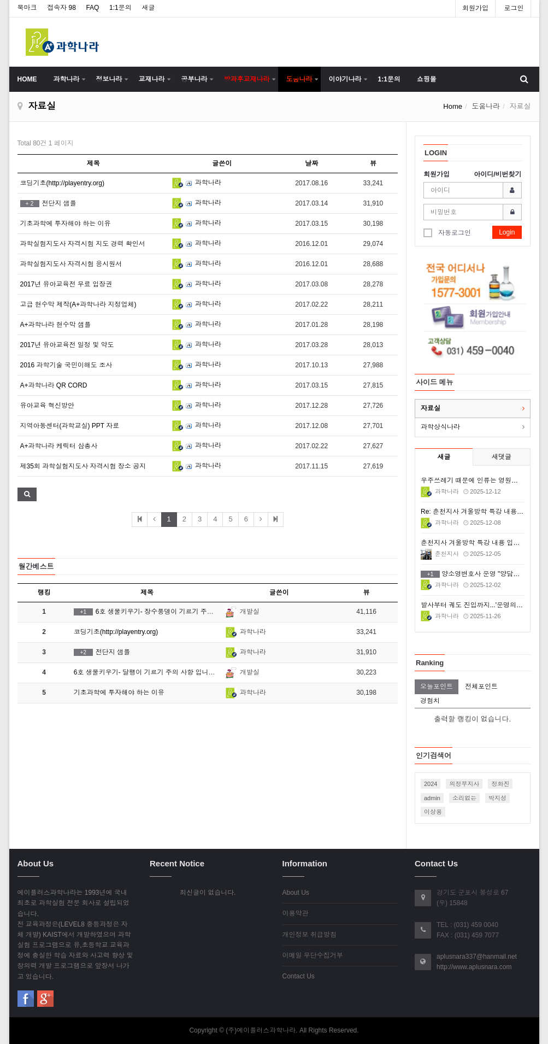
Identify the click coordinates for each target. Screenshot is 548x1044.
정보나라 (109, 79)
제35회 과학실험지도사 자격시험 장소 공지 (83, 466)
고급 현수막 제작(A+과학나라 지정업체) (78, 304)
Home (452, 106)
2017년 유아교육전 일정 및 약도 (67, 345)
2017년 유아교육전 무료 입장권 (66, 284)
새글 (148, 7)
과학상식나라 (440, 427)
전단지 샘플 (48, 203)
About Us (295, 892)
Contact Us (298, 976)
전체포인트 (481, 686)
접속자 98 (61, 7)
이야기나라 (345, 79)
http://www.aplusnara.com (474, 967)
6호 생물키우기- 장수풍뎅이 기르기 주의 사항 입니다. (163, 611)
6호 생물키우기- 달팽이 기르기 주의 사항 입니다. (145, 672)
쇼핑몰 (427, 79)
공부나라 (194, 79)
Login (507, 232)
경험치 (430, 701)
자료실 (430, 408)
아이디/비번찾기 (497, 174)
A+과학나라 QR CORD (53, 385)
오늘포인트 (436, 686)
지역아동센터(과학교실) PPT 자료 (70, 426)
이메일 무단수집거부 (312, 955)
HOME (27, 79)
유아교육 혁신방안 (47, 405)
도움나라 (299, 79)
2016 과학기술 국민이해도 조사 (66, 365)
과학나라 (67, 79)
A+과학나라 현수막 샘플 (55, 325)
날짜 (311, 163)
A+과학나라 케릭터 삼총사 (59, 446)
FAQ (92, 7)
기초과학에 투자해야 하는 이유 (65, 223)
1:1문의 (120, 7)
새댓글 (501, 457)
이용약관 (295, 913)
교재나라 (152, 79)
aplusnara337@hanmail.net (477, 956)
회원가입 (475, 8)
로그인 (514, 8)
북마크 (27, 7)
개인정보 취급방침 (309, 935)
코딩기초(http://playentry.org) (62, 183)
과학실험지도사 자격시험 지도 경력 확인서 (82, 244)
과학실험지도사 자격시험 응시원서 (71, 264)
